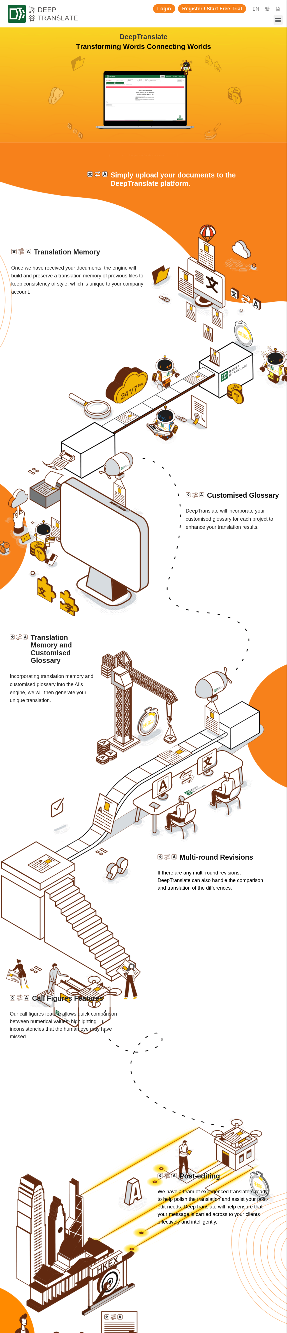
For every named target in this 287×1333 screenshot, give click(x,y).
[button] (164, 8)
